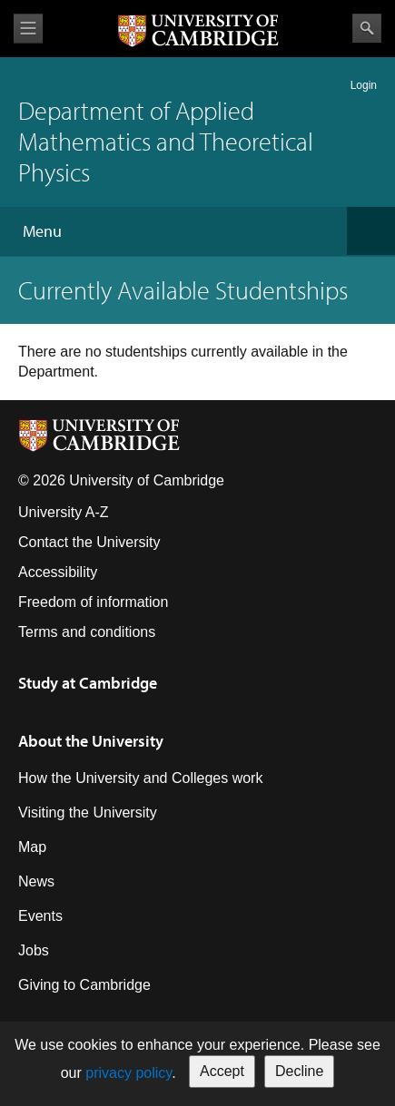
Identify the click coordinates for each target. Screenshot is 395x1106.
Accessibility (57, 572)
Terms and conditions (86, 632)
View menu (28, 29)
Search (366, 28)
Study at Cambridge (87, 682)
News (36, 881)
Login (364, 85)
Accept (222, 1071)
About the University (90, 740)
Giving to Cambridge (84, 985)
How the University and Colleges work (140, 778)
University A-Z (63, 512)
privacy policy (128, 1073)
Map (32, 847)
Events (40, 916)
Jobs (33, 950)
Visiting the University (87, 812)
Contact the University (89, 542)
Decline (299, 1071)
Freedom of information (93, 602)
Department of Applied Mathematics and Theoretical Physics (165, 141)
